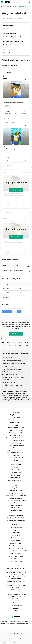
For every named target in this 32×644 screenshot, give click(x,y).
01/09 (10, 561)
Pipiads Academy (16, 540)
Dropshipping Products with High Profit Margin (16, 501)
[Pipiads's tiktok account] (18, 633)
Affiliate (16, 460)
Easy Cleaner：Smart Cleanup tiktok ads (4, 346)
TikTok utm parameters (16, 417)
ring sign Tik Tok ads (8, 366)
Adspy (16, 467)
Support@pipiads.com (16, 605)
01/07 (21, 561)
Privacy (9, 637)
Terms (14, 637)
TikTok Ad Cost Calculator (16, 433)
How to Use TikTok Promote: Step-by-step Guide (16, 582)
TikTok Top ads (16, 532)
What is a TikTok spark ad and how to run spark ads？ (16, 591)
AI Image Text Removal (16, 490)
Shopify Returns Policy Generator (16, 450)
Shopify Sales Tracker (16, 415)
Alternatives (16, 483)
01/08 (16, 561)
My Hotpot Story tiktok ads (22, 342)
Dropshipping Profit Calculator (16, 435)
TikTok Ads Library (16, 475)
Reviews (16, 485)
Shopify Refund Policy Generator (16, 443)
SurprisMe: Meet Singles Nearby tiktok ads (16, 346)
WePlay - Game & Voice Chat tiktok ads (22, 346)
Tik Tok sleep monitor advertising (12, 372)
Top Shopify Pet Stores (16, 510)
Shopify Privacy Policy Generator (16, 440)
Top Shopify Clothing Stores (16, 515)
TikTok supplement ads (9, 382)
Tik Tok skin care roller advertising (12, 369)
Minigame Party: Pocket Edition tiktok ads (16, 342)
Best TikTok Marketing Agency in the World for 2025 (16, 586)
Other (25, 550)
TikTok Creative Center (16, 477)
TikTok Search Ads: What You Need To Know (16, 569)
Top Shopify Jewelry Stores (16, 513)
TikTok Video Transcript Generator (16, 480)
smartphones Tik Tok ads (9, 374)
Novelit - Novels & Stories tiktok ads (4, 342)
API (16, 611)
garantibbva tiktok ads (10, 342)
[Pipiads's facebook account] (11, 633)
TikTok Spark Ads (16, 472)
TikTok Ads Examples (16, 527)
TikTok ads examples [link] (11, 6)
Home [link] (2, 6)
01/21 (10, 558)
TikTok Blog (16, 530)
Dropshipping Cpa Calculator (16, 430)
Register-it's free (16, 190)
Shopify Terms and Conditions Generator (16, 446)
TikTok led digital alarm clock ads (12, 385)
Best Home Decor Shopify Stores (16, 520)
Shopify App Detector (16, 425)
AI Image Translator (16, 488)
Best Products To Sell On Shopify (16, 518)
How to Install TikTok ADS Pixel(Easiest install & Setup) (16, 597)
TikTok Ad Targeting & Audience (16, 420)
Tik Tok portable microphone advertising (14, 363)
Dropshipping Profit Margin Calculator (16, 438)
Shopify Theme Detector (16, 422)
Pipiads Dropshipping (16, 498)
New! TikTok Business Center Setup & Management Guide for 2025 (16, 573)
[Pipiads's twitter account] (14, 633)
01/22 (21, 556)
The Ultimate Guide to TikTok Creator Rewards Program (16, 577)
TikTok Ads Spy (16, 470)
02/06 (16, 556)
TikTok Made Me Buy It (16, 505)
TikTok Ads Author (16, 538)
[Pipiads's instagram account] (21, 633)
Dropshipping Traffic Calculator (16, 427)
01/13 (16, 558)
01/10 (21, 558)
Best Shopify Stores (16, 507)
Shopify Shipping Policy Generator (16, 452)
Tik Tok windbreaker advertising (11, 360)
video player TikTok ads (9, 358)
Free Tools (16, 455)
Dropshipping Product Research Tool (16, 495)
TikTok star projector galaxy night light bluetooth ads (13, 378)
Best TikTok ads (16, 535)
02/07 (10, 556)
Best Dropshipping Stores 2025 (16, 493)
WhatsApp (16, 608)
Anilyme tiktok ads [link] (22, 6)
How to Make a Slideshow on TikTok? (16, 594)
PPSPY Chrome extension (16, 457)
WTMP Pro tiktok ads (28, 342)
